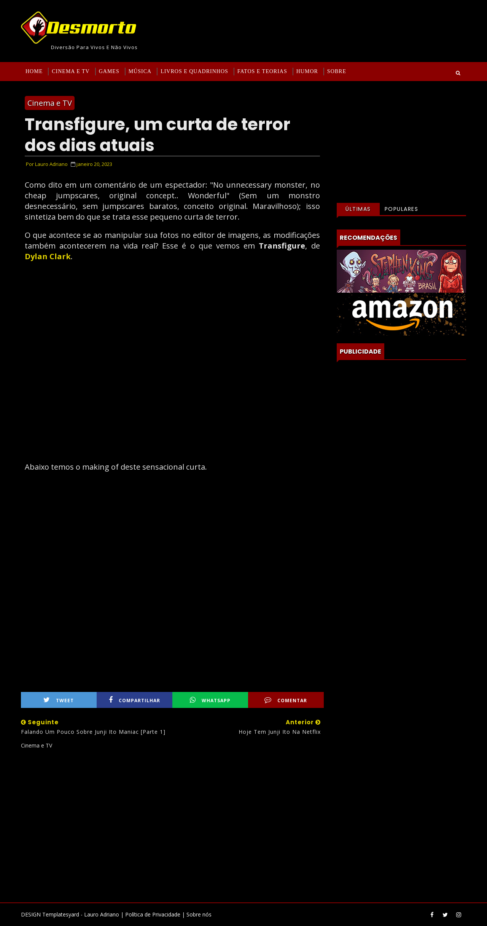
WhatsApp (210, 700)
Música (140, 71)
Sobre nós (199, 914)
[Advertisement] (172, 823)
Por (47, 164)
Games (109, 71)
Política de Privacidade (152, 914)
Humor (307, 71)
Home (34, 71)
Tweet (58, 700)
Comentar (285, 700)
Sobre (336, 71)
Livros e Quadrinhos (194, 71)
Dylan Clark (48, 256)
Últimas (358, 209)
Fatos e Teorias (262, 71)
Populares (402, 209)
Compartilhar (134, 700)
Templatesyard (60, 914)
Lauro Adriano (101, 914)
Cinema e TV (70, 71)
